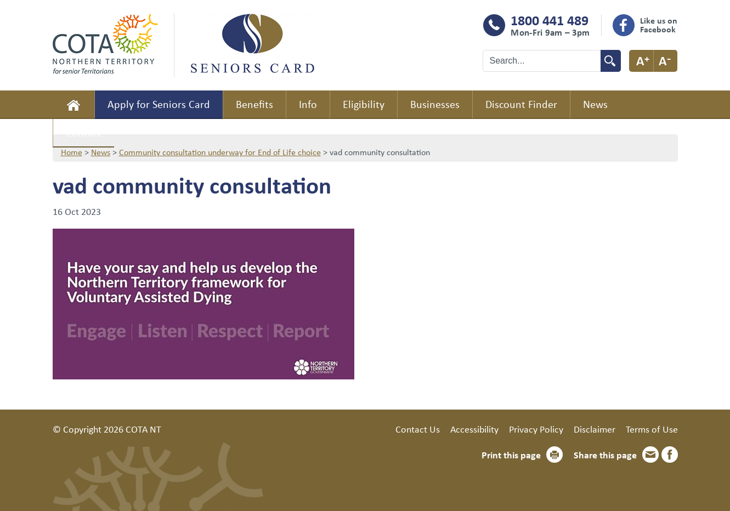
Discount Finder (521, 103)
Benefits (254, 103)
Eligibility (363, 103)
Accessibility (474, 428)
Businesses (435, 103)
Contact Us (417, 428)
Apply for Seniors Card (158, 103)
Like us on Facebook (658, 24)
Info (308, 103)
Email (650, 454)
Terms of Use (652, 428)
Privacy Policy (536, 428)
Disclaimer (594, 428)
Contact (83, 132)
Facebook (669, 454)
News (595, 103)
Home (73, 104)
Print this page (511, 454)
